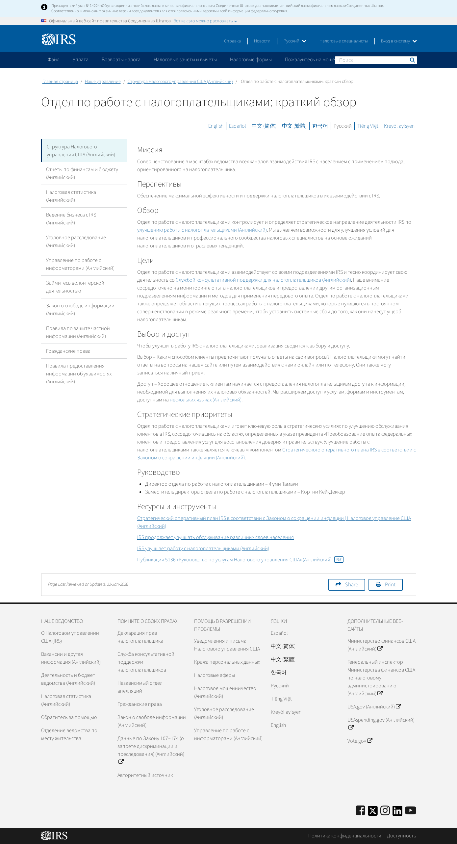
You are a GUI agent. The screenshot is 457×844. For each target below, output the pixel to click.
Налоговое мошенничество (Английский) (225, 692)
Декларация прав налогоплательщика (140, 637)
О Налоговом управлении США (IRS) (70, 637)
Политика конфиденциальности (344, 835)
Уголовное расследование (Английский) (76, 241)
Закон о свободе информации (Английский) (80, 309)
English (215, 126)
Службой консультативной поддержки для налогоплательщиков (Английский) (263, 280)
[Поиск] (376, 60)
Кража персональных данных (227, 662)
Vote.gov (359, 741)
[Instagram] (385, 811)
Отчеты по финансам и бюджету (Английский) (82, 173)
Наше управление (103, 81)
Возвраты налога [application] (121, 59)
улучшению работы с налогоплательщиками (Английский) (202, 230)
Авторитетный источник (145, 775)
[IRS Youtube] (410, 811)
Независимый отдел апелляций (140, 687)
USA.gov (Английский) (374, 706)
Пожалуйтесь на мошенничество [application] (322, 59)
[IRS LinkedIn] (397, 813)
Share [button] (351, 585)
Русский (295, 41)
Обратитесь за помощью (69, 717)
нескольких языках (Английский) (205, 399)
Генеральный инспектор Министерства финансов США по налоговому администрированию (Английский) (381, 677)
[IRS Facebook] (360, 811)
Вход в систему (399, 41)
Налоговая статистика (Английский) (71, 195)
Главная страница (60, 81)
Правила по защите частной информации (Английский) (78, 332)
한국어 (320, 126)
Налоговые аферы (214, 675)
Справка (232, 41)
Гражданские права (68, 350)
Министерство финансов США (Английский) (381, 644)
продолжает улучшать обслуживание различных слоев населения (215, 537)
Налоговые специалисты (343, 41)
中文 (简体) (264, 126)
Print (390, 585)
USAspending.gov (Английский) (381, 723)
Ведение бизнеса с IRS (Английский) (71, 218)
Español (237, 126)
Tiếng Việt (367, 126)
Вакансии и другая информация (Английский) (71, 658)
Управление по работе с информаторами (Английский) (80, 263)
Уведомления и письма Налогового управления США (227, 644)
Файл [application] (54, 59)
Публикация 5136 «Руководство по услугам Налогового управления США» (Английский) (240, 559)
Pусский (280, 685)
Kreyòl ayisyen (399, 126)
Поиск (412, 60)
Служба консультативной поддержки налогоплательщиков (145, 662)
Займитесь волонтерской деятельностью (75, 286)
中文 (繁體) (294, 126)
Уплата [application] (81, 59)
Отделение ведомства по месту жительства (69, 734)
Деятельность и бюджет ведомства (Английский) (68, 679)
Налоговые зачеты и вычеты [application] (185, 59)
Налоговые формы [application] (251, 59)
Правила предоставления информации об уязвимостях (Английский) (79, 373)
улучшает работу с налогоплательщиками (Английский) (203, 548)
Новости (262, 41)
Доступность (401, 835)
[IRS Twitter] (373, 813)
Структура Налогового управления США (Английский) (180, 81)
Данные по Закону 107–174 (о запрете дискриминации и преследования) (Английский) (150, 750)
